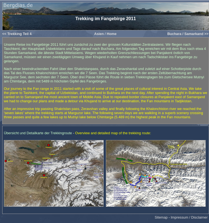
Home (112, 34)
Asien (99, 34)
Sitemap (161, 217)
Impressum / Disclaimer (189, 217)
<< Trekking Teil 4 (16, 34)
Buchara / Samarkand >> (187, 34)
